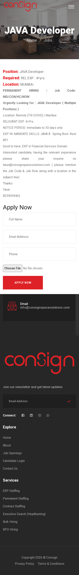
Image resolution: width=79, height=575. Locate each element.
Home (32, 40)
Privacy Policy (24, 564)
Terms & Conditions (51, 564)
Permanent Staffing (16, 498)
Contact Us (10, 468)
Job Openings (12, 453)
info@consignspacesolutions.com (45, 307)
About (7, 445)
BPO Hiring (10, 529)
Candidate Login (14, 461)
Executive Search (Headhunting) (24, 514)
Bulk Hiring (10, 522)
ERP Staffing (11, 491)
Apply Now (22, 282)
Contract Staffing (14, 506)
